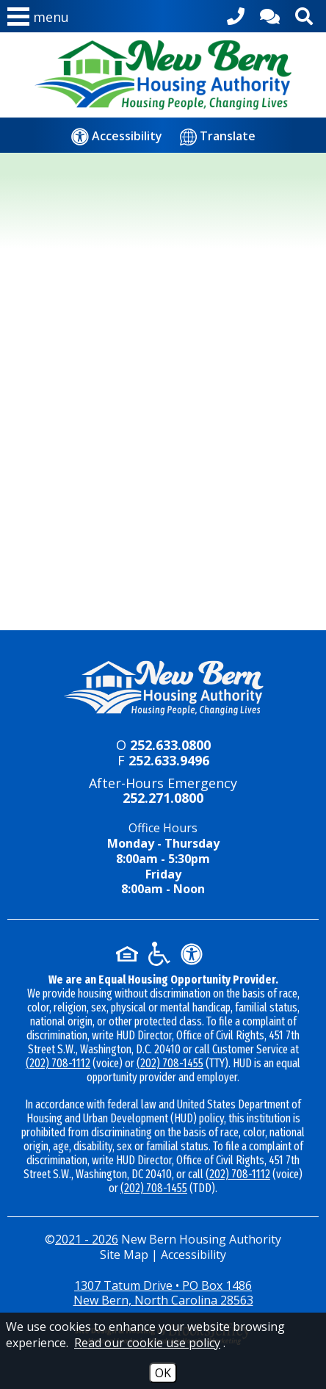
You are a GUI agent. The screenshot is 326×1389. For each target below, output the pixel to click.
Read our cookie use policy (147, 1343)
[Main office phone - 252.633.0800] (236, 13)
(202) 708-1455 (170, 1063)
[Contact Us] (270, 13)
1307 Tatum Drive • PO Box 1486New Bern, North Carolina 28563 (163, 1293)
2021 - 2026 (86, 1239)
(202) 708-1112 (58, 1063)
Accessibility (193, 1255)
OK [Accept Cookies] (163, 1373)
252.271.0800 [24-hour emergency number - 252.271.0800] (163, 798)
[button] (38, 19)
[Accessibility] (116, 136)
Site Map (124, 1255)
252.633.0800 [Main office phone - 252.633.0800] (170, 745)
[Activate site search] (304, 13)
